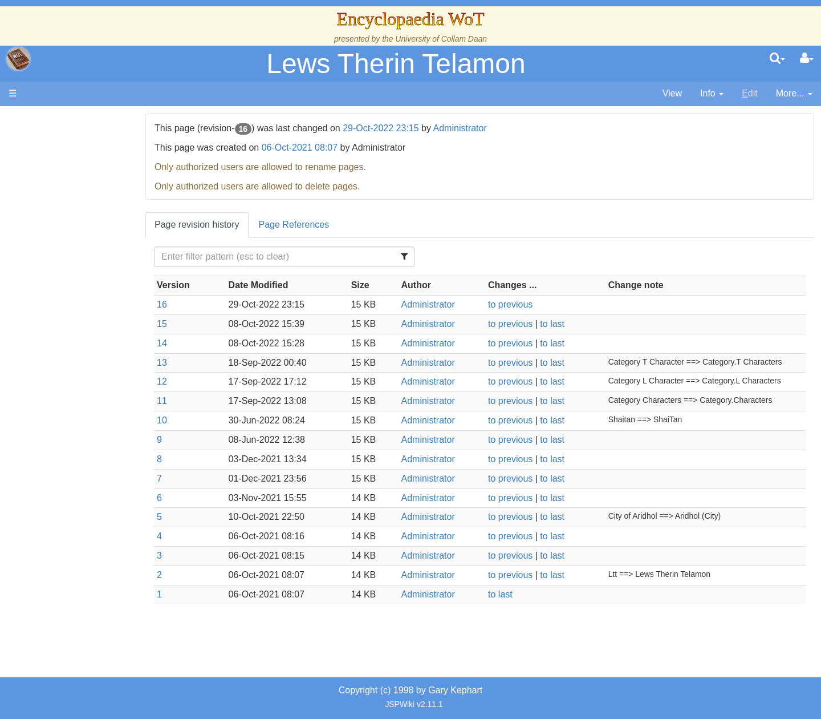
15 (201, 324)
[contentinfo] (712, 94)
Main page (52, 119)
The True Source (88, 216)
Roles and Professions (99, 373)
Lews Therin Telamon (395, 64)
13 (201, 362)
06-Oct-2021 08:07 (339, 147)
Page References (333, 224)
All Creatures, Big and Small (111, 386)
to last (571, 324)
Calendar (72, 243)
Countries (96, 295)
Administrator (499, 128)
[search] (777, 58)
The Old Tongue (86, 308)
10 (201, 420)
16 (201, 304)
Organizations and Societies (111, 360)
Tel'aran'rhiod (81, 438)
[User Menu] (806, 58)
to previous (529, 304)
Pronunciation (82, 477)
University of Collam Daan (441, 38)
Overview (96, 281)
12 (201, 381)
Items (65, 399)
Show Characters (89, 347)
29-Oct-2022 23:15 (420, 128)
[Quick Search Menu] (777, 58)
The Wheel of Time (92, 203)
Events (68, 255)
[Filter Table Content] (315, 257)
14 (201, 343)
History (68, 230)
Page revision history (236, 224)
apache (18, 58)
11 (201, 401)
